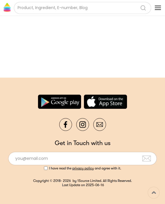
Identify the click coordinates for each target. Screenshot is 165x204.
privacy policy (83, 168)
